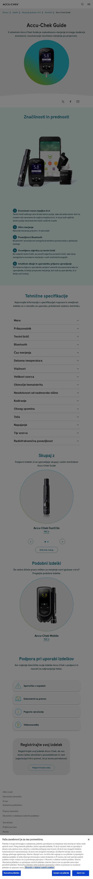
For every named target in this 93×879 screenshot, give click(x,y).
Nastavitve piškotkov (11, 875)
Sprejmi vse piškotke (61, 875)
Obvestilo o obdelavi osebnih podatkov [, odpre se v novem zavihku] (39, 869)
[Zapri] (89, 841)
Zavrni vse (80, 875)
